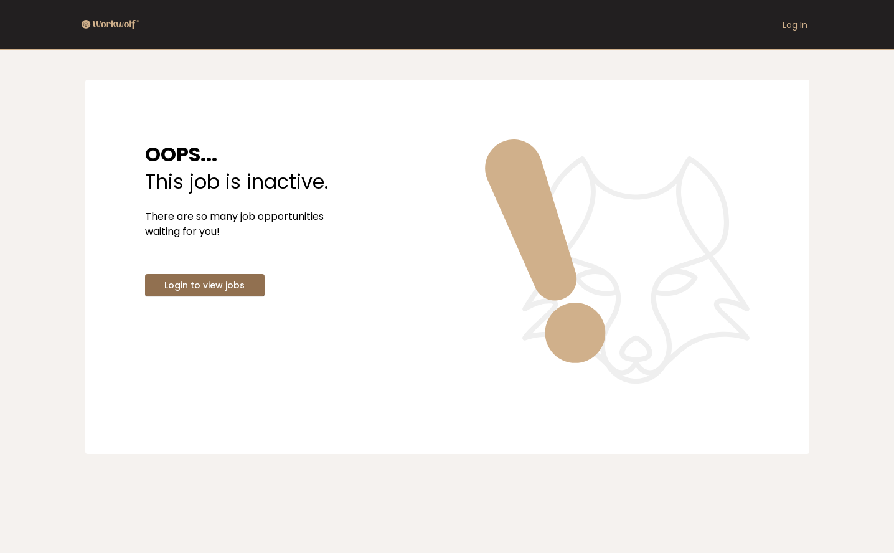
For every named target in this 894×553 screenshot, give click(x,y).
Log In (795, 25)
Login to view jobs (204, 285)
